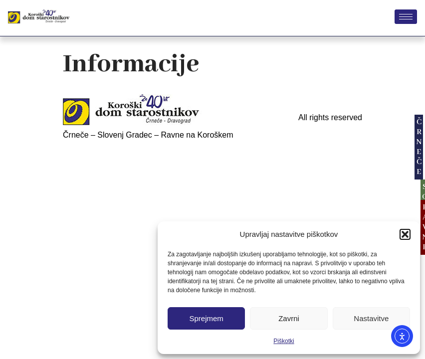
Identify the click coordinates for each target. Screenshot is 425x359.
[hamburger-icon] (406, 16)
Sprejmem (206, 318)
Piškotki (283, 341)
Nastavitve (371, 318)
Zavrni (288, 318)
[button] (405, 234)
